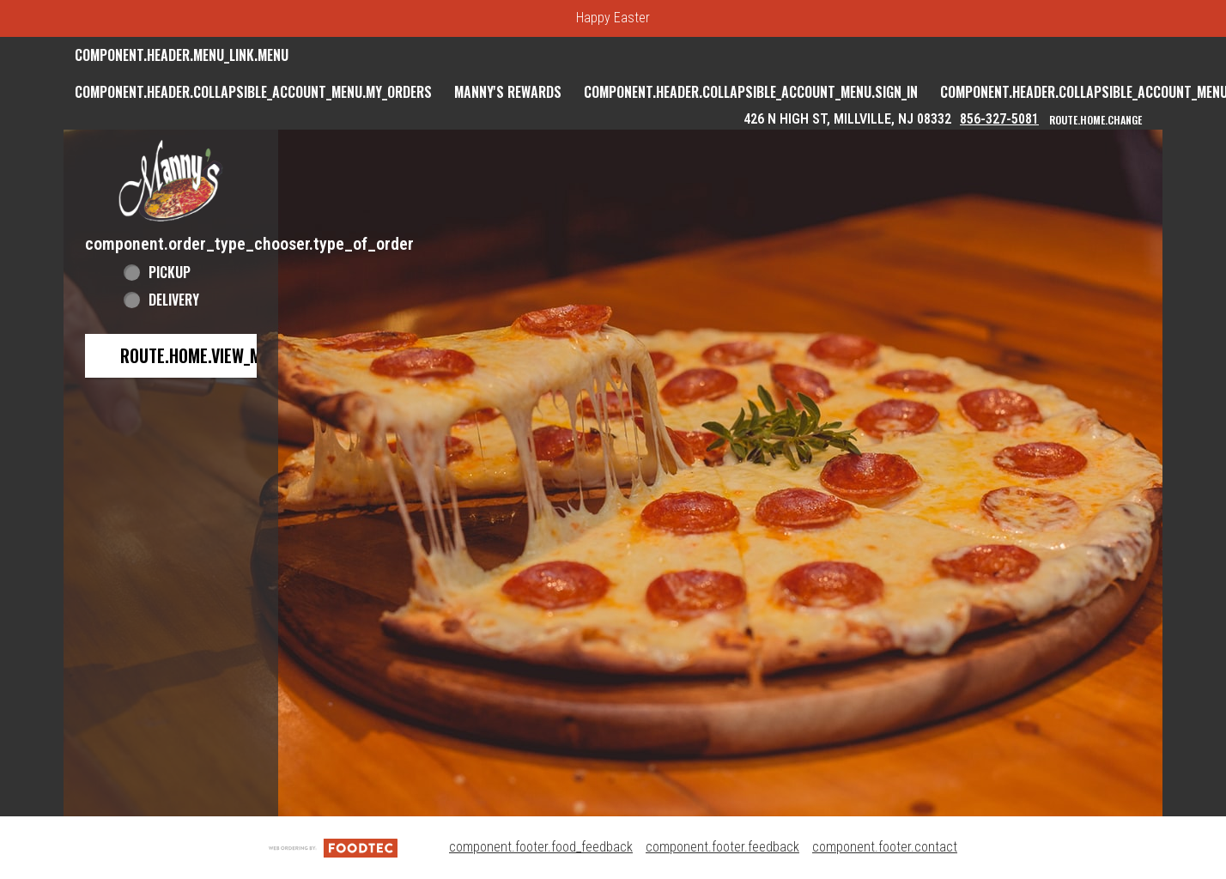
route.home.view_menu (204, 355)
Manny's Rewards (507, 92)
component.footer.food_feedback (541, 847)
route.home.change (1095, 119)
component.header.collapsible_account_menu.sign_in (751, 92)
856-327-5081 (999, 119)
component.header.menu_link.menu (181, 55)
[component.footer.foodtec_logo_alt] (333, 847)
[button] (170, 180)
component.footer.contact (884, 847)
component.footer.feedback (722, 847)
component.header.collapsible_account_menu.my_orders (253, 92)
